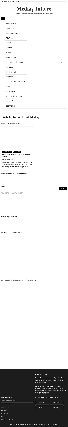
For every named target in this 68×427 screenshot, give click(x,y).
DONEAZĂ (9, 101)
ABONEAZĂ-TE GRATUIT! (14, 96)
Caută (3, 186)
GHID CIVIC (4, 416)
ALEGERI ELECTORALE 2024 (15, 82)
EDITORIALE (10, 67)
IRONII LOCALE (11, 72)
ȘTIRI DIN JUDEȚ (11, 57)
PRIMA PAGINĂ (11, 23)
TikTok (39, 407)
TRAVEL (8, 52)
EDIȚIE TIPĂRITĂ (11, 91)
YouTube (54, 407)
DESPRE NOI (10, 106)
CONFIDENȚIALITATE (7, 404)
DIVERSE (9, 48)
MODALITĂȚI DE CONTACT (8, 419)
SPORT (8, 43)
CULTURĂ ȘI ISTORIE (13, 33)
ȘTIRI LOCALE (11, 28)
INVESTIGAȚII (10, 86)
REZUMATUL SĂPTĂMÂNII (14, 62)
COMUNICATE (10, 77)
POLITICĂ (9, 38)
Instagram (55, 402)
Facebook (40, 402)
